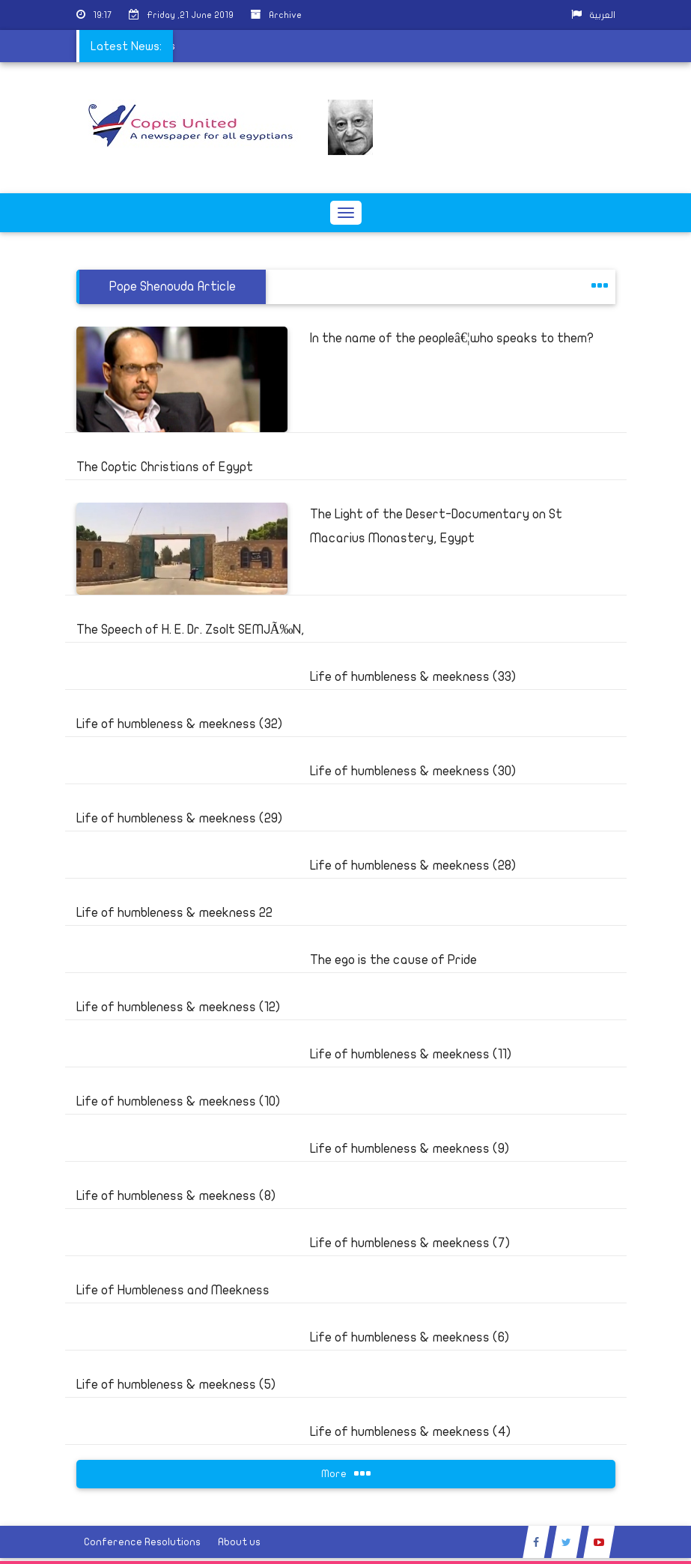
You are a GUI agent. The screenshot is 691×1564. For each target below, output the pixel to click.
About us (239, 1542)
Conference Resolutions (142, 1542)
